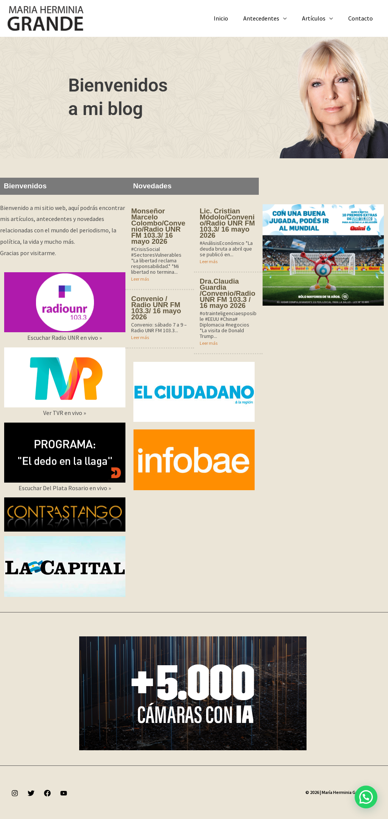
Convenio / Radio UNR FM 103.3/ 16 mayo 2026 (156, 308)
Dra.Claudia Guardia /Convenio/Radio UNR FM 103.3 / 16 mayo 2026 (227, 293)
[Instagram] (14, 793)
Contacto (362, 18)
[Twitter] (31, 793)
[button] (366, 797)
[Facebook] (47, 793)
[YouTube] (63, 793)
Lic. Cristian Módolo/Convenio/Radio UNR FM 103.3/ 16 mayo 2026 (228, 223)
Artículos (318, 18)
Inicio (231, 18)
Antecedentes (269, 18)
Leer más (140, 279)
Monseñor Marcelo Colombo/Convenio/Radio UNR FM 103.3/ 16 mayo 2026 (159, 226)
